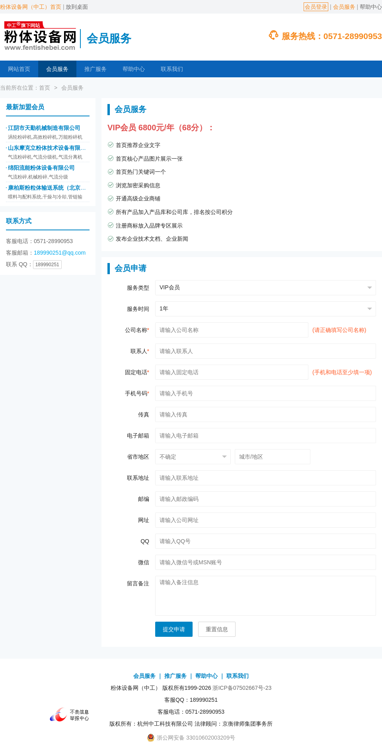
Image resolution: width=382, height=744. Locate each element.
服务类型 (138, 288)
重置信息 (217, 629)
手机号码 (137, 393)
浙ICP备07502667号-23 (241, 688)
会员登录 (316, 7)
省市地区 (138, 456)
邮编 (143, 499)
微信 (143, 562)
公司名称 (137, 330)
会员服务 (344, 7)
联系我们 (172, 69)
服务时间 (138, 309)
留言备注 (138, 583)
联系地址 (138, 478)
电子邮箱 (138, 435)
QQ (144, 541)
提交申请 (174, 629)
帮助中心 (371, 7)
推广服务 (95, 69)
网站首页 (19, 69)
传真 (143, 414)
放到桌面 (77, 7)
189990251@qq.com (60, 252)
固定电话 (137, 372)
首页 (44, 87)
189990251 (47, 264)
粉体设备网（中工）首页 (30, 7)
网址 (143, 520)
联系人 (140, 351)
